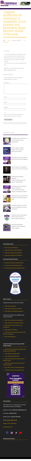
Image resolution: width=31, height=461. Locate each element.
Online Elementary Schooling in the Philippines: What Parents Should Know (19, 199)
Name (6, 99)
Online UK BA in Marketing (11, 331)
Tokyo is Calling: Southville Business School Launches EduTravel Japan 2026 (17, 151)
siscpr (9, 40)
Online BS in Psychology (10, 308)
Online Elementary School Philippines (13, 252)
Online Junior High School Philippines (13, 254)
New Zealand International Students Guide (15, 270)
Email (5, 104)
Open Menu (2, 2)
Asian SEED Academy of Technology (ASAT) (15, 369)
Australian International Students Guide (14, 264)
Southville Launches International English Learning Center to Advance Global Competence (19, 218)
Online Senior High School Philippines (13, 257)
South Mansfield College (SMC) (12, 358)
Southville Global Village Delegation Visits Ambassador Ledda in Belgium (18, 228)
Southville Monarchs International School (14, 372)
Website (6, 109)
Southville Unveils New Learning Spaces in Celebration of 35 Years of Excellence (19, 209)
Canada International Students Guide (13, 267)
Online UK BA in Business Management (14, 322)
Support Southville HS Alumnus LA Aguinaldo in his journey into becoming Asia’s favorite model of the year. (14, 23)
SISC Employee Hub (7, 429)
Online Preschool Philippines (11, 249)
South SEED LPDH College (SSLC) (12, 355)
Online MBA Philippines (10, 338)
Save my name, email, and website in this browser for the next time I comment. (13, 117)
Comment (6, 82)
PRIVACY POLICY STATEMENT (10, 425)
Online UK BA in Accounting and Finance (14, 324)
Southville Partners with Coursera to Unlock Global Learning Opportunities (19, 142)
